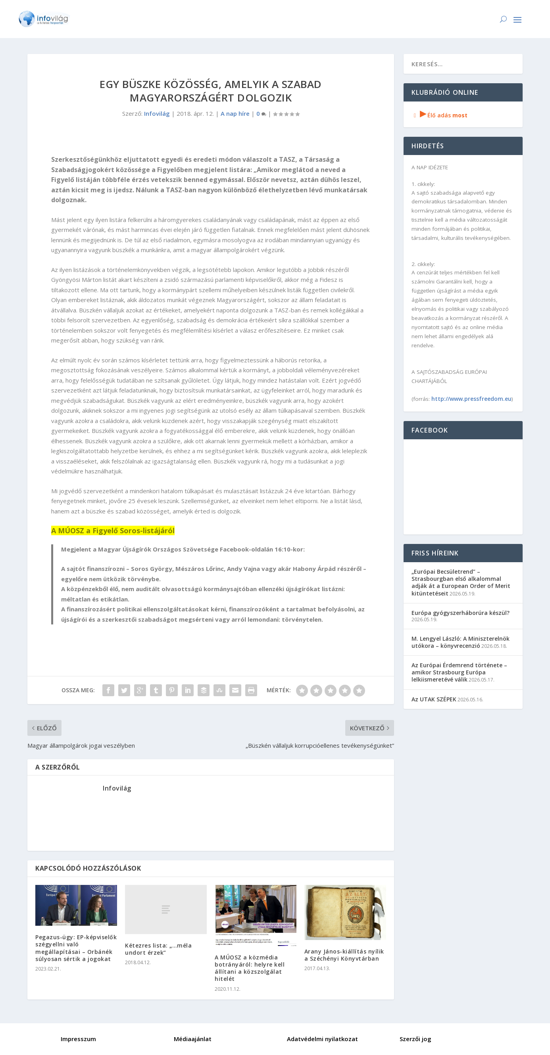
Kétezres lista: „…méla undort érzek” (158, 949)
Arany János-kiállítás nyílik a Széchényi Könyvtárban (344, 955)
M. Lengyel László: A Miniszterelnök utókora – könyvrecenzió (461, 642)
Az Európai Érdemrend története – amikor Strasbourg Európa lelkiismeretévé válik (459, 672)
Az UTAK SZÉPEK (434, 699)
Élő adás (440, 115)
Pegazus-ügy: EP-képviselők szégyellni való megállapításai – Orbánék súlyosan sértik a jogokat (76, 948)
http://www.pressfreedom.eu (471, 398)
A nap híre (235, 113)
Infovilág (157, 113)
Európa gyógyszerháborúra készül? (461, 613)
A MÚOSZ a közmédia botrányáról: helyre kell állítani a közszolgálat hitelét (250, 968)
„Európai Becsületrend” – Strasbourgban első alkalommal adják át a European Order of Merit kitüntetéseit (461, 582)
